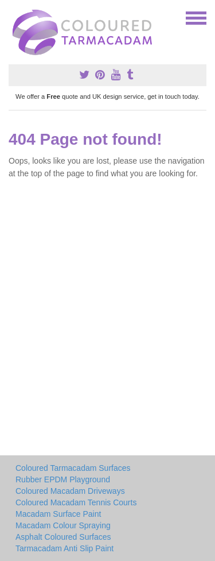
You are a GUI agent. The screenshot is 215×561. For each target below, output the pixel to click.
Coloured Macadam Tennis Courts (75, 502)
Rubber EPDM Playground (62, 479)
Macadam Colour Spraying (63, 525)
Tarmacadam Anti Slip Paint (64, 548)
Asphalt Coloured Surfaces (63, 536)
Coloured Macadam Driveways (70, 491)
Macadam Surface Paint (58, 514)
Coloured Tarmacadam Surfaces (73, 468)
